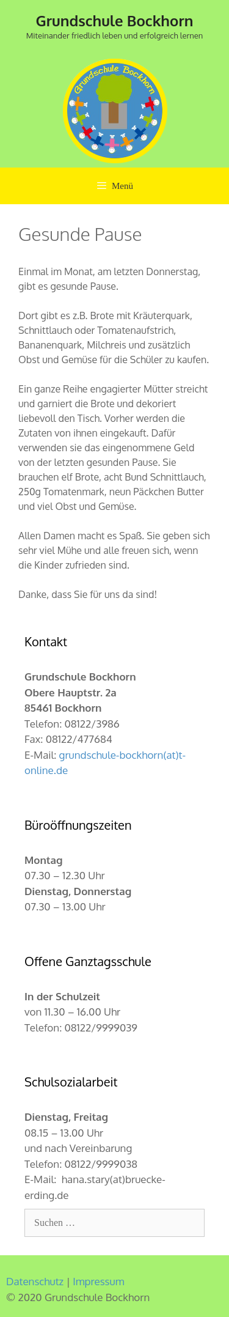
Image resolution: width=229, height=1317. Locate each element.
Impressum (98, 1281)
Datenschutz (35, 1281)
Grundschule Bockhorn (115, 20)
